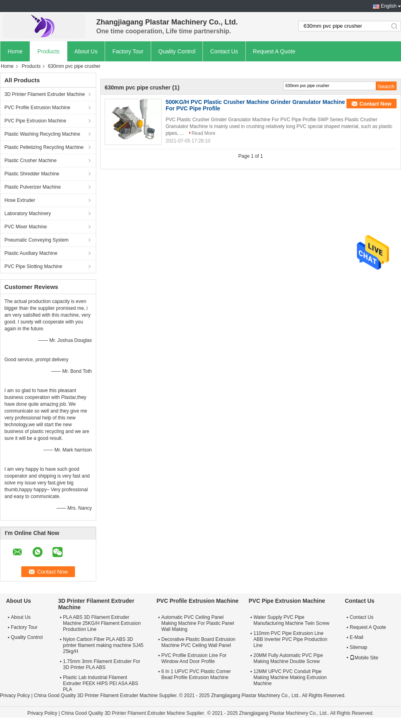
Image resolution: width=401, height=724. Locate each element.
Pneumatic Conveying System (36, 240)
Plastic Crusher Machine (30, 160)
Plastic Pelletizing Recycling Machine (43, 147)
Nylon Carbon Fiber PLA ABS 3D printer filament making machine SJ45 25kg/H (103, 645)
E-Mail (356, 637)
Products (48, 51)
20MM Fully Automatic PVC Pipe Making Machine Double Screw (288, 658)
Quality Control (177, 51)
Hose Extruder (19, 200)
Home (15, 51)
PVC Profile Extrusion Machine (37, 107)
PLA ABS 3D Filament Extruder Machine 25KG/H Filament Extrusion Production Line (102, 623)
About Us (86, 51)
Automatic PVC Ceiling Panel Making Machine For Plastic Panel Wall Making (197, 623)
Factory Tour (128, 51)
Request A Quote (274, 51)
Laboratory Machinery (27, 213)
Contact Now (375, 104)
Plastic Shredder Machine (31, 174)
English (389, 6)
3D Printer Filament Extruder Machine (44, 94)
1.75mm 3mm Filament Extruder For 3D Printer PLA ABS (101, 664)
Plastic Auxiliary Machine (30, 253)
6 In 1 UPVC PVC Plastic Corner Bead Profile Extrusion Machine (196, 674)
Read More (203, 133)
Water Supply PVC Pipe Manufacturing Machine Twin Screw (291, 620)
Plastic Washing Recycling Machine (42, 134)
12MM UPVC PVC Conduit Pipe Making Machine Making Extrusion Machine (290, 677)
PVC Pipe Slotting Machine (33, 266)
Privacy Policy (15, 695)
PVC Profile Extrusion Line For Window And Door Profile (194, 658)
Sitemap (358, 647)
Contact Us (224, 51)
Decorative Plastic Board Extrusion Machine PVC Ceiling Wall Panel (198, 642)
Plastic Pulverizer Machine (32, 187)
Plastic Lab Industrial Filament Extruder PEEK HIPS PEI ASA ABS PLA (100, 683)
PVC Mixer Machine (25, 227)
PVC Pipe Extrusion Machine (35, 121)
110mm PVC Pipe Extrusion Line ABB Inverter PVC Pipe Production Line (290, 639)
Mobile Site (364, 658)
